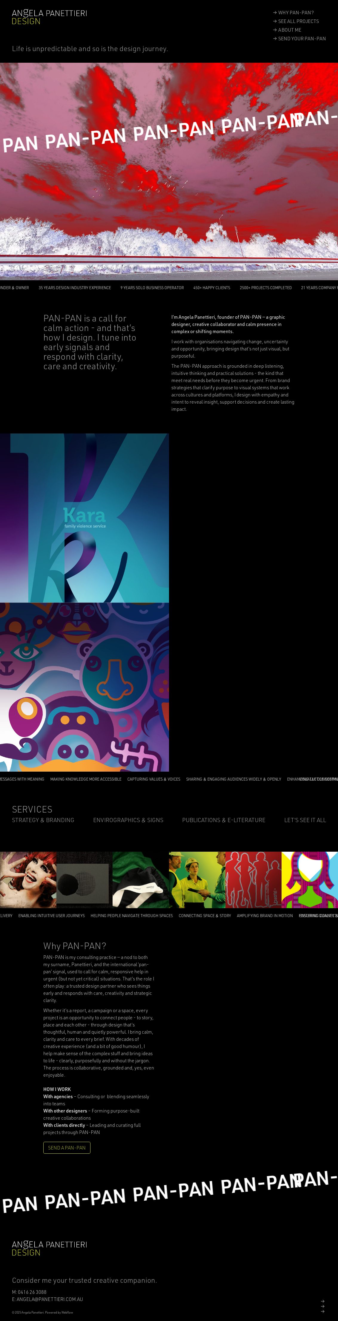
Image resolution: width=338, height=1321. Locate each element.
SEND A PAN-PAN (67, 1148)
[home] (49, 17)
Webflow (67, 1312)
